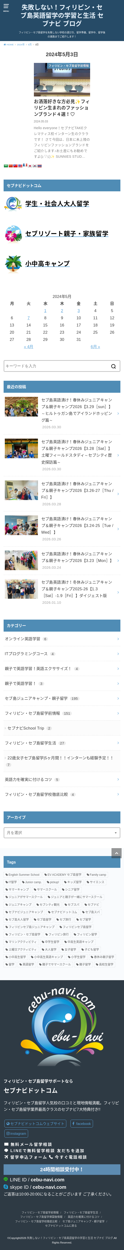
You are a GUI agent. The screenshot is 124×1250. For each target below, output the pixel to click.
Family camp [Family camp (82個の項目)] (98, 874)
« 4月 (28, 346)
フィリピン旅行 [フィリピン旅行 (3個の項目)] (59, 934)
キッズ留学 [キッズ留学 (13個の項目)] (74, 882)
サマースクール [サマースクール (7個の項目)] (47, 889)
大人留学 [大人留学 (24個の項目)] (50, 949)
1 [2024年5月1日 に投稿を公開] (45, 310)
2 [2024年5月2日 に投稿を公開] (62, 310)
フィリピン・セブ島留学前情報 (38, 713)
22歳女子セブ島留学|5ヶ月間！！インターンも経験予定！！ (60, 761)
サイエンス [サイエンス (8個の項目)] (97, 882)
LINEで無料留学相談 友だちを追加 (47, 1150)
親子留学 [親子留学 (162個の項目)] (85, 964)
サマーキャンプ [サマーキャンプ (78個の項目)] (19, 889)
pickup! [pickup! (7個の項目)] (54, 882)
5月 (30, 44)
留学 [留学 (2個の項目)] (11, 964)
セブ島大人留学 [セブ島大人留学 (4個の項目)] (19, 919)
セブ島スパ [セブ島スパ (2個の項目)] (92, 912)
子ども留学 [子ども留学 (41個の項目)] (92, 949)
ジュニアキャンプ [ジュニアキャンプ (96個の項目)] (20, 904)
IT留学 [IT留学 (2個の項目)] (13, 882)
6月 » (95, 346)
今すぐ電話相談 (71, 1157)
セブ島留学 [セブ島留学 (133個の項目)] (44, 919)
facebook (81, 1124)
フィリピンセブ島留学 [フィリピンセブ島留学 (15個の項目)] (77, 927)
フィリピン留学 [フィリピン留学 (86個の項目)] (87, 934)
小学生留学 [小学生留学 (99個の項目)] (78, 957)
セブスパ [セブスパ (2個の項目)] (73, 904)
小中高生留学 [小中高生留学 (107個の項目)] (17, 957)
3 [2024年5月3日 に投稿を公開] (79, 310)
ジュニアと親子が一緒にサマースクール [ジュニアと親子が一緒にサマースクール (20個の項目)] (76, 897)
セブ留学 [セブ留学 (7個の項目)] (85, 919)
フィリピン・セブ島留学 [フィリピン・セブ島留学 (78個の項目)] (24, 934)
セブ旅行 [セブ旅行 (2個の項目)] (65, 919)
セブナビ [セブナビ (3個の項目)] (93, 904)
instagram (16, 1133)
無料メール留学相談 (31, 1144)
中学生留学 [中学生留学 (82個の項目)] (52, 942)
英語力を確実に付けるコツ (32, 779)
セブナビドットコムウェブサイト (35, 1124)
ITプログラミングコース (30, 654)
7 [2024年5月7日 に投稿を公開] (28, 318)
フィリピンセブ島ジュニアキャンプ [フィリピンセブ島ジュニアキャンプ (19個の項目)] (32, 927)
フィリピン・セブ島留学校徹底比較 (40, 794)
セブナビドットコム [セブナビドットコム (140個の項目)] (64, 912)
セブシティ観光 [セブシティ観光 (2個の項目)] (50, 904)
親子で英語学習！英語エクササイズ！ (42, 668)
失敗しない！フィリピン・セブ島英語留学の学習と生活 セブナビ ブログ (61, 16)
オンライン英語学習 (26, 639)
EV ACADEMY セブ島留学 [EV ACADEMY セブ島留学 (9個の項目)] (64, 874)
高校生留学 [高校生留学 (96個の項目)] (106, 964)
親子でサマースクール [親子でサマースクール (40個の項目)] (56, 964)
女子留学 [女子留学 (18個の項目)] (70, 949)
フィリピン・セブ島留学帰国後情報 (41, 1216)
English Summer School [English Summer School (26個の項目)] (24, 874)
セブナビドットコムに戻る (61, 1225)
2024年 (21, 44)
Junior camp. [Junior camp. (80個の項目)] (33, 882)
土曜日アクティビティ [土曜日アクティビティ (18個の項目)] (23, 949)
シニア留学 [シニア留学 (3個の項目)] (72, 889)
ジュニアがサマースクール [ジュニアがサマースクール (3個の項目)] (26, 897)
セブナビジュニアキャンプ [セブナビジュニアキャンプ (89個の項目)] (26, 912)
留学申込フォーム (28, 1157)
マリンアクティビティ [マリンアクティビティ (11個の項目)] (23, 942)
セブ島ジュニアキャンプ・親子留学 (42, 698)
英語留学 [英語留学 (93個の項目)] (28, 964)
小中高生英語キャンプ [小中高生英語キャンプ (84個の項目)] (48, 957)
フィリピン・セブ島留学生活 (35, 743)
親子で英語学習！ (24, 683)
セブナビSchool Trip (29, 728)
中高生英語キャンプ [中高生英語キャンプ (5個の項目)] (80, 942)
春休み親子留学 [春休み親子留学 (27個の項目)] (104, 957)
